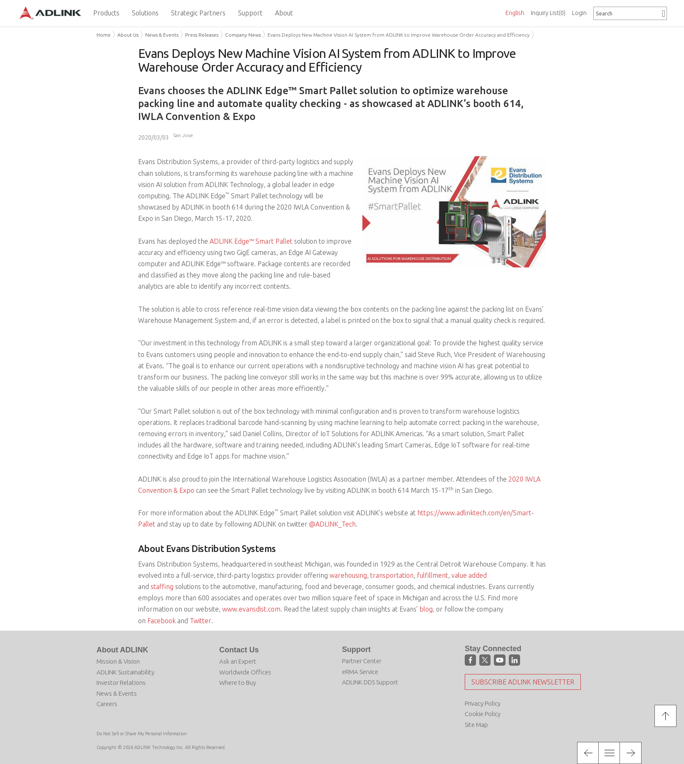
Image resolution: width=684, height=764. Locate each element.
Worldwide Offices (245, 672)
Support (356, 649)
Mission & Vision (118, 661)
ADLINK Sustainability (125, 672)
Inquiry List (548, 13)
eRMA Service (360, 671)
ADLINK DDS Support (370, 682)
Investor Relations (121, 682)
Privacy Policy (483, 703)
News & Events (161, 34)
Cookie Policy (483, 713)
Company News (243, 34)
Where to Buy (237, 682)
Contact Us (239, 650)
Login (579, 13)
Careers (107, 703)
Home (104, 34)
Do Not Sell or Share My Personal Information (142, 733)
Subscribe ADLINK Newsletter (522, 682)
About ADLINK (122, 650)
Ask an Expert (237, 661)
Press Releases (201, 34)
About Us (128, 34)
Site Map (476, 724)
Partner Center (362, 660)
